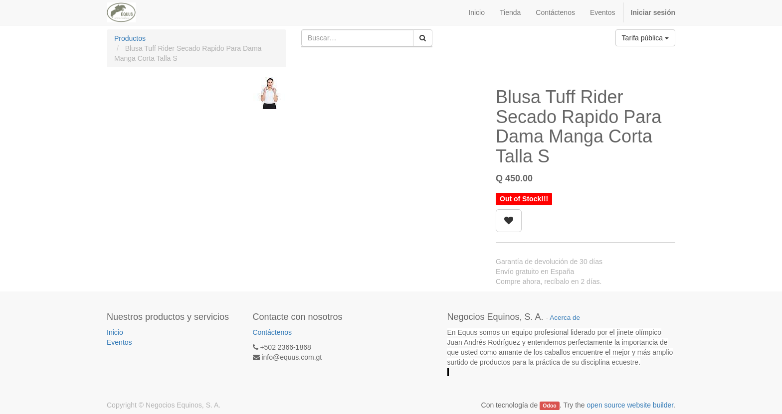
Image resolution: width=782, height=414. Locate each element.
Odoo (549, 406)
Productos (130, 38)
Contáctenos (272, 332)
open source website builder (630, 405)
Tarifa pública (645, 38)
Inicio (115, 332)
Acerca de (565, 317)
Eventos (119, 342)
